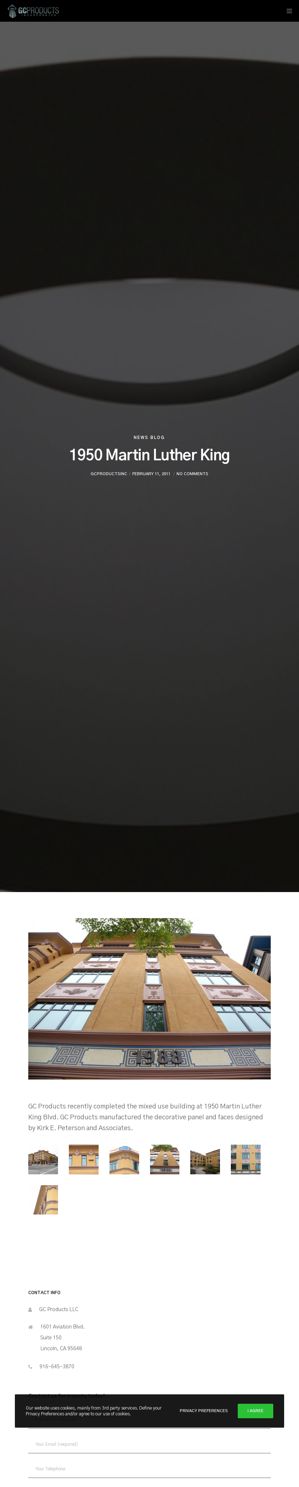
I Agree (255, 1411)
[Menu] (287, 11)
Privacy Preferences (204, 1411)
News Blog (149, 438)
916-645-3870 (57, 1366)
